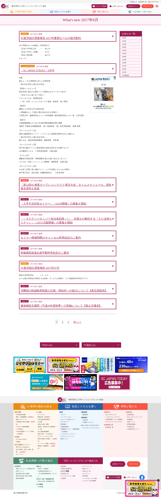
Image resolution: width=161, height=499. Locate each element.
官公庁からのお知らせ (22, 450)
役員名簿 (63, 474)
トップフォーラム (66, 419)
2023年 (124, 47)
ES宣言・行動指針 (43, 471)
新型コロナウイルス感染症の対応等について (25, 473)
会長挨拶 (63, 469)
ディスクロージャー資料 (68, 478)
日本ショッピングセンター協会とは (81, 463)
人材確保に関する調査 (25, 426)
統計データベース (21, 422)
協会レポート (86, 471)
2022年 (124, 50)
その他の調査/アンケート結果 (25, 435)
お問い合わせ (116, 6)
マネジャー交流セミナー (68, 422)
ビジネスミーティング (67, 439)
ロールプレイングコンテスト (91, 430)
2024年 (124, 44)
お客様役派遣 (65, 429)
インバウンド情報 (47, 446)
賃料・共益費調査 (25, 419)
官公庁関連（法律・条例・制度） (24, 453)
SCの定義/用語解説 (43, 434)
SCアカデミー (65, 424)
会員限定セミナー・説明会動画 (70, 433)
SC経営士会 (130, 429)
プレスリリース (87, 469)
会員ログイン (133, 6)
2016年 (124, 69)
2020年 (124, 56)
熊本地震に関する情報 (22, 476)
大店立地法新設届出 (44, 422)
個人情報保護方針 (20, 496)
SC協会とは (133, 2)
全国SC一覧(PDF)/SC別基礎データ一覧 (47, 431)
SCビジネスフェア (110, 417)
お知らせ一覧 (86, 474)
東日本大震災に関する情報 (24, 478)
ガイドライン (20, 457)
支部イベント (65, 441)
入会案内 (63, 481)
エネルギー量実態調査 (22, 431)
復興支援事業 (20, 481)
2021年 (124, 53)
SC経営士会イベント (133, 432)
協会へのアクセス (153, 2)
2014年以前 (125, 75)
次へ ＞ (77, 324)
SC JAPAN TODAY (21, 442)
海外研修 (63, 427)
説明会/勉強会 (131, 427)
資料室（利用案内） (46, 450)
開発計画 (44, 419)
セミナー (63, 417)
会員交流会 (130, 417)
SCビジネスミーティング (134, 419)
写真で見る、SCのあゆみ (45, 436)
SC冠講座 (40, 489)
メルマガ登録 (99, 6)
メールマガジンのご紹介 (89, 481)
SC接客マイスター (87, 425)
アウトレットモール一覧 (45, 439)
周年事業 (85, 478)
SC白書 (40, 424)
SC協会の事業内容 (66, 471)
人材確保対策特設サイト (45, 474)
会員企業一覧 (142, 2)
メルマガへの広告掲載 (89, 483)
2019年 (124, 60)
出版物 (18, 444)
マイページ (147, 6)
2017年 (124, 66)
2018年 (124, 63)
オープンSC (41, 417)
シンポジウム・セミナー (68, 436)
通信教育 (85, 417)
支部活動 (129, 422)
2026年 (124, 38)
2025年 (124, 41)
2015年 (124, 72)
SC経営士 (85, 422)
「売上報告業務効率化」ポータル (47, 477)
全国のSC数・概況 (43, 427)
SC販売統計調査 (21, 417)
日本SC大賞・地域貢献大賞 (46, 484)
